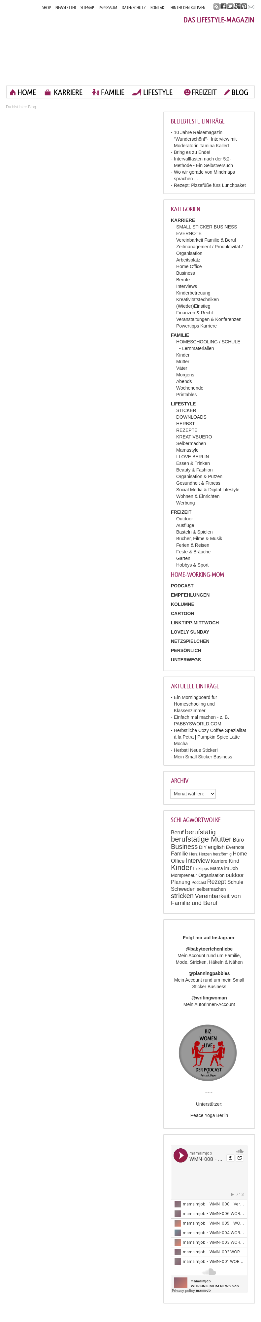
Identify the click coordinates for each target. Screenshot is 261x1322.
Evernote (235, 847)
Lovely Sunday (190, 632)
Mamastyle (187, 450)
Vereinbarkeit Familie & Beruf (206, 240)
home (26, 92)
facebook (223, 6)
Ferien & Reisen (192, 545)
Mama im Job (224, 868)
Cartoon (182, 613)
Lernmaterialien (198, 348)
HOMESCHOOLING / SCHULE (208, 341)
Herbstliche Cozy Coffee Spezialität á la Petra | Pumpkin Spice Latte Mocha (210, 737)
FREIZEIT (204, 92)
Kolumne (182, 604)
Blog (32, 107)
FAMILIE (112, 92)
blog (240, 92)
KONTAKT (158, 8)
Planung (180, 882)
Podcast (199, 882)
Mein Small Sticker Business (203, 756)
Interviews (186, 286)
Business (185, 273)
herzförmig (222, 854)
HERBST (185, 423)
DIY (203, 847)
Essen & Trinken (193, 463)
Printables (186, 394)
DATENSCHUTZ (134, 8)
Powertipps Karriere (196, 326)
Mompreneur (184, 875)
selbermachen (211, 889)
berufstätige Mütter (201, 839)
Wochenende (189, 388)
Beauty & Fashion (194, 469)
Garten (183, 558)
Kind (234, 861)
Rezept (216, 882)
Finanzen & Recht (194, 312)
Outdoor (184, 518)
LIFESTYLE (158, 92)
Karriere (219, 861)
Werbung (185, 502)
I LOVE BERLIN (192, 456)
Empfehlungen (190, 595)
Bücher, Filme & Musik (199, 538)
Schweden (183, 889)
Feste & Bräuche (193, 551)
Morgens (185, 374)
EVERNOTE (189, 233)
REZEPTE (187, 430)
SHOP (46, 8)
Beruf (177, 832)
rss (216, 6)
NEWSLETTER (65, 8)
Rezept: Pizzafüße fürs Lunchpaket (210, 185)
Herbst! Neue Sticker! (196, 750)
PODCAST (182, 585)
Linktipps (201, 868)
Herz (193, 854)
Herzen (205, 854)
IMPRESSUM (108, 8)
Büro (238, 840)
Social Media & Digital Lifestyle (207, 489)
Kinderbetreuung (193, 293)
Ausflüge (185, 525)
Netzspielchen (190, 641)
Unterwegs (186, 659)
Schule (235, 882)
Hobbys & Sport (192, 565)
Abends (184, 381)
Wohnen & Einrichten (197, 496)
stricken (182, 895)
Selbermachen (191, 443)
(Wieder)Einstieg (193, 306)
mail (251, 6)
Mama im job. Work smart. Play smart (65, 45)
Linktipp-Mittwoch (195, 622)
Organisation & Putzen (199, 476)
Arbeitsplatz (188, 259)
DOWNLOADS (191, 417)
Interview (198, 860)
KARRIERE (68, 92)
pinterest (244, 6)
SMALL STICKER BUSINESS (206, 226)
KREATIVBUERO (194, 436)
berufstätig (200, 832)
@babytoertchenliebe (209, 949)
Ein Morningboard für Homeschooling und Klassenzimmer (195, 704)
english (216, 847)
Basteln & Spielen (194, 532)
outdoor (235, 875)
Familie (179, 853)
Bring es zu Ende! (192, 152)
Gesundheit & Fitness (198, 483)
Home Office (189, 266)
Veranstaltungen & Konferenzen (209, 319)
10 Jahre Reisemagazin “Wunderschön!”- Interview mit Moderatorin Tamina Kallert (205, 139)
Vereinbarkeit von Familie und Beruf (206, 899)
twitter (230, 6)
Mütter (182, 361)
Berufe (183, 279)
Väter (181, 368)
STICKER (186, 410)
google (237, 6)
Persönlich (186, 650)
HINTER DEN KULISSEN (188, 8)
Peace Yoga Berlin (209, 1115)
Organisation (211, 875)
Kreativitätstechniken (197, 299)
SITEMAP (87, 8)
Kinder (182, 355)
